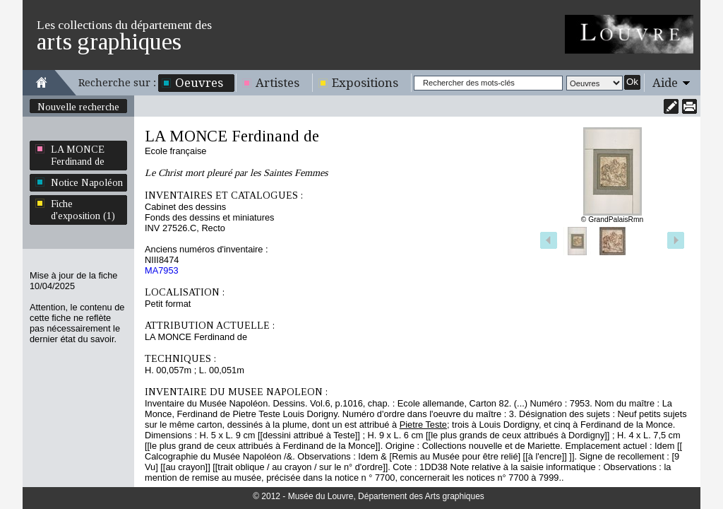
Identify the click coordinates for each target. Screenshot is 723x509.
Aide (665, 83)
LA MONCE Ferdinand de (77, 155)
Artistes (277, 83)
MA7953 (162, 270)
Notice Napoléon (87, 182)
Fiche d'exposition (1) (83, 209)
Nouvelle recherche (78, 106)
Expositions (365, 83)
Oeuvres (199, 83)
